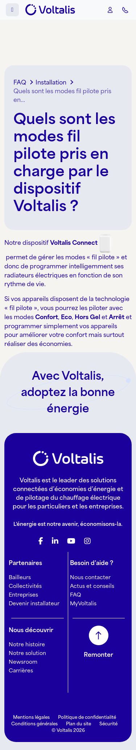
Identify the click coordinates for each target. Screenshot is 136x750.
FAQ (75, 595)
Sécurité (108, 723)
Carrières (21, 670)
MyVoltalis (83, 603)
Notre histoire (27, 644)
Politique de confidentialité (87, 717)
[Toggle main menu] (12, 9)
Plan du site (78, 723)
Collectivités (25, 586)
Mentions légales (31, 717)
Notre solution (27, 653)
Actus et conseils (92, 586)
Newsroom (23, 662)
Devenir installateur (34, 603)
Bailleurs (20, 577)
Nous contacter (90, 577)
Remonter (98, 654)
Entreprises (23, 595)
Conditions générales (34, 723)
